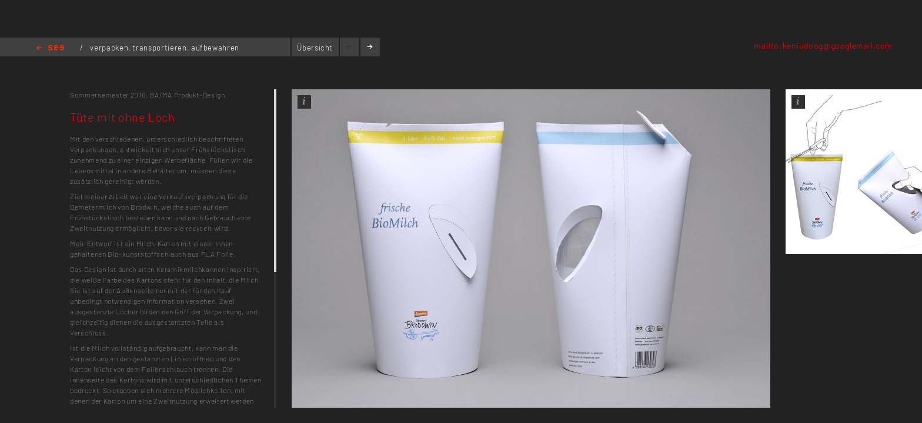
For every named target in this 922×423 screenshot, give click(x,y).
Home (50, 48)
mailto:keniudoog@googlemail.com (823, 46)
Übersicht (315, 47)
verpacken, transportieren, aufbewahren (164, 47)
